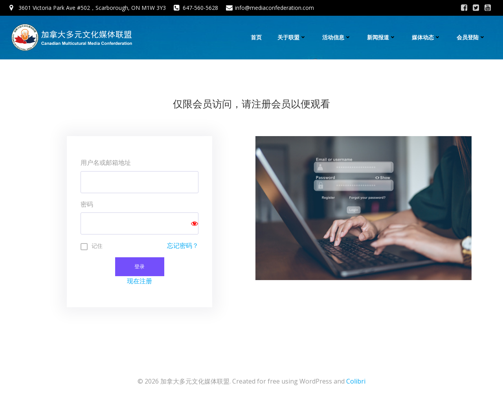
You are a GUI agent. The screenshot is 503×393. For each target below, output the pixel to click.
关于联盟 (292, 37)
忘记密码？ (182, 245)
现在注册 (139, 281)
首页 (256, 37)
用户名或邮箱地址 (106, 162)
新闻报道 (381, 37)
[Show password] (194, 223)
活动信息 (336, 37)
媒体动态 (426, 37)
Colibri (355, 381)
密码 (87, 204)
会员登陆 (471, 37)
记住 (97, 245)
